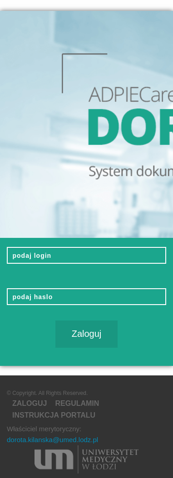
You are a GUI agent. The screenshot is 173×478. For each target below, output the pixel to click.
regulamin (77, 403)
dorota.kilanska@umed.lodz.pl (52, 440)
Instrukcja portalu (53, 415)
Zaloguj (29, 403)
